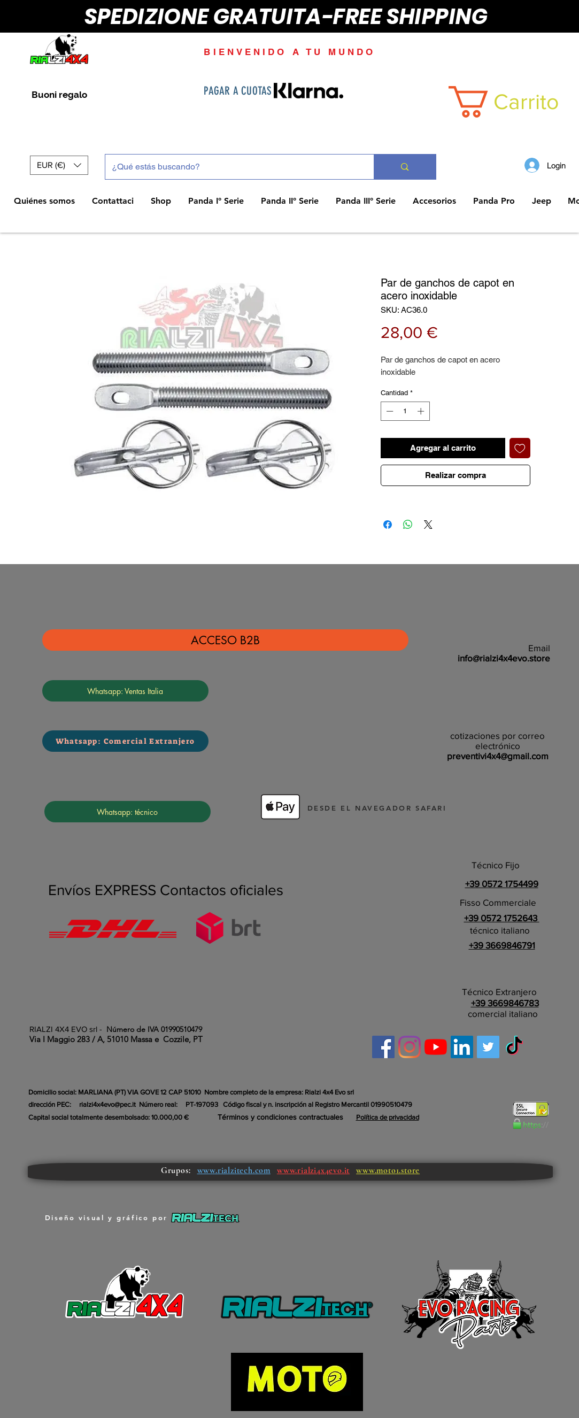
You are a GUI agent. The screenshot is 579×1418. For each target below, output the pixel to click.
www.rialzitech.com (234, 1170)
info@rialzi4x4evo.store (504, 658)
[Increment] (421, 411)
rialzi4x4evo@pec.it (107, 1104)
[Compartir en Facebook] (387, 524)
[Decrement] (388, 411)
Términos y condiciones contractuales (280, 1117)
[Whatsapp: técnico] (127, 811)
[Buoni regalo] (59, 95)
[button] (59, 165)
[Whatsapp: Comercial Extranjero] (125, 741)
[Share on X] (428, 524)
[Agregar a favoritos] (519, 448)
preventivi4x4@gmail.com (498, 756)
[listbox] (59, 165)
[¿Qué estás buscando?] (232, 167)
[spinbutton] (405, 411)
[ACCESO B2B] (225, 640)
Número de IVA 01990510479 (154, 1029)
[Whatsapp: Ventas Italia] (125, 691)
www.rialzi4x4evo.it (313, 1170)
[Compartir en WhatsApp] (408, 524)
